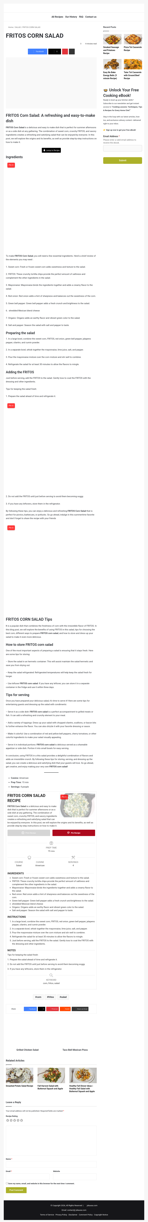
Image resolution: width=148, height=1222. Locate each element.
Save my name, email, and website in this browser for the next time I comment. (41, 1182)
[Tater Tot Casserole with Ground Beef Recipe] (133, 64)
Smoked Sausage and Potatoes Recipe (111, 50)
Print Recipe (29, 833)
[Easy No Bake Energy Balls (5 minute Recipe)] (112, 64)
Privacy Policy (61, 1213)
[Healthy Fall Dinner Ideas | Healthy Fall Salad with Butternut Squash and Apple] (83, 1074)
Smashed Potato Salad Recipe (19, 1084)
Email (9, 1170)
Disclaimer (73, 1213)
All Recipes (57, 16)
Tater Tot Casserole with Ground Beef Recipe (132, 75)
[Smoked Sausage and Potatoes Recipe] (112, 39)
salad (64, 995)
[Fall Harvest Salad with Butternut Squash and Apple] (51, 1074)
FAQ (81, 16)
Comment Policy (85, 1213)
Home (9, 27)
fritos (51, 995)
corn (39, 995)
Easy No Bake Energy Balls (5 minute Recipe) (110, 75)
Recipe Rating (12, 1114)
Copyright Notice (101, 1213)
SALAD (18, 27)
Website (56, 1170)
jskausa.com (92, 1204)
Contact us (90, 16)
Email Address (111, 136)
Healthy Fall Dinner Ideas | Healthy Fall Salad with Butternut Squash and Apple (82, 1087)
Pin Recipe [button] (73, 833)
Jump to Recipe (51, 150)
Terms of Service (47, 1213)
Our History (71, 16)
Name (9, 1157)
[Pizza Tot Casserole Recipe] (133, 39)
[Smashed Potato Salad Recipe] (19, 1074)
